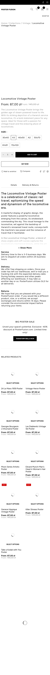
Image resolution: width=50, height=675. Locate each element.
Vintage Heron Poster (35, 388)
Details (14, 185)
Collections (14, 23)
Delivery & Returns (30, 185)
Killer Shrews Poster (34, 509)
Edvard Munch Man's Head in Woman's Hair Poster (35, 469)
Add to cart (32, 155)
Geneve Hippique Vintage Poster (9, 510)
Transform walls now (25, 339)
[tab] (13, 185)
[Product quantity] (7, 154)
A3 (13, 137)
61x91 (5, 145)
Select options (12, 383)
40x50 (21, 137)
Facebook (43, 2)
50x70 (37, 137)
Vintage (26, 23)
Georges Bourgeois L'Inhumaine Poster (10, 427)
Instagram (47, 2)
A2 (29, 137)
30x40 (5, 137)
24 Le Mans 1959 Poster (12, 388)
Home (4, 23)
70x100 (15, 145)
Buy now (24, 164)
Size (3, 132)
